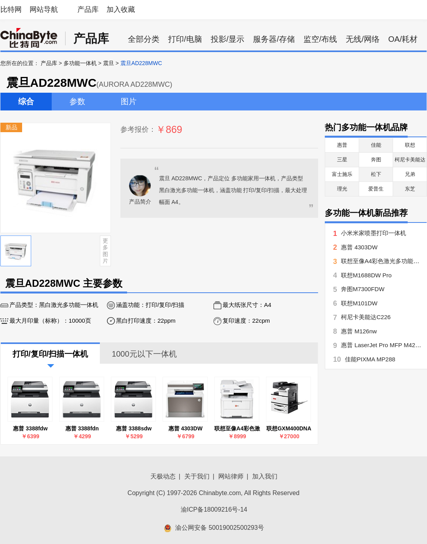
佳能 (376, 145)
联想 (410, 145)
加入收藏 (121, 9)
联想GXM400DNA (288, 428)
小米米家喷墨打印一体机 (373, 233)
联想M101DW (359, 303)
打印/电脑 (185, 39)
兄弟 (410, 174)
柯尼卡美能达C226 (366, 317)
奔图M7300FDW (362, 289)
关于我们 (197, 476)
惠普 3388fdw (30, 428)
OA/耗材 (403, 39)
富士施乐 (342, 174)
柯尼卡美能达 (410, 160)
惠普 (342, 145)
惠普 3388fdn (82, 428)
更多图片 (105, 250)
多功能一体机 (80, 63)
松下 (376, 174)
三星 (342, 160)
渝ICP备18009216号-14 (214, 509)
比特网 (11, 9)
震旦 (108, 63)
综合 (26, 101)
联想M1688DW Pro (366, 275)
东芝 (410, 189)
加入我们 (264, 476)
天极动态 (163, 476)
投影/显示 (228, 39)
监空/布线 (320, 39)
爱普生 (376, 189)
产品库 (88, 9)
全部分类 (143, 39)
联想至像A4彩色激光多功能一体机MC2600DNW (237, 428)
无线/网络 (363, 39)
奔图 (376, 160)
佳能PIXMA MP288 (370, 359)
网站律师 (230, 476)
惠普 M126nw (359, 331)
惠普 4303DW (185, 428)
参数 (77, 101)
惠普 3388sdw (134, 428)
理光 (342, 189)
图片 (129, 101)
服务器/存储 (274, 39)
